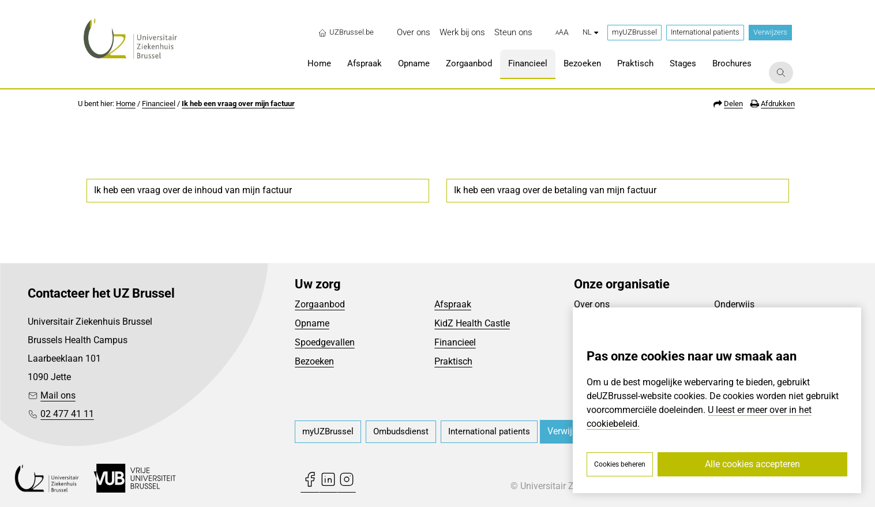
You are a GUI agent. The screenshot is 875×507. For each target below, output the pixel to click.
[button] (562, 33)
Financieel (158, 103)
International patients (705, 32)
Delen (733, 103)
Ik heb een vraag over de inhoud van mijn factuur (193, 190)
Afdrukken (778, 103)
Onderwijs (734, 304)
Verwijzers (770, 32)
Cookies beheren (619, 464)
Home (126, 103)
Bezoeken (314, 361)
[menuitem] (413, 32)
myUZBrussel (634, 32)
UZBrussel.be (346, 32)
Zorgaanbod (320, 304)
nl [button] (590, 32)
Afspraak (452, 304)
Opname (312, 323)
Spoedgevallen (325, 342)
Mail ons (58, 395)
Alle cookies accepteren (752, 464)
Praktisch (453, 361)
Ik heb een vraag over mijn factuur (238, 103)
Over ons (592, 304)
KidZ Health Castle (472, 323)
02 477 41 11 (67, 413)
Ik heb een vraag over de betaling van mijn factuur (555, 190)
